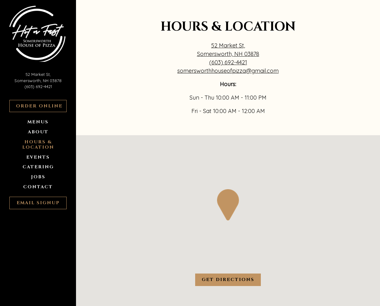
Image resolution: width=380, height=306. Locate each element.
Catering (38, 167)
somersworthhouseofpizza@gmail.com (228, 70)
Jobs (38, 177)
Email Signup (38, 203)
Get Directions (231, 279)
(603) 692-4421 (38, 86)
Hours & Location (38, 144)
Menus (38, 122)
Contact (38, 187)
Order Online (41, 105)
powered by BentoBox (48, 298)
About (38, 132)
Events (38, 157)
